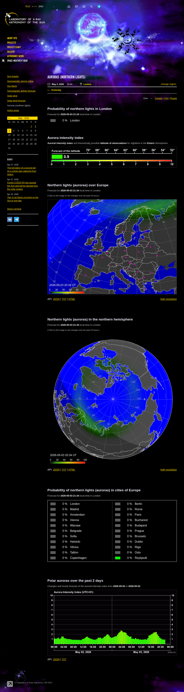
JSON (56, 299)
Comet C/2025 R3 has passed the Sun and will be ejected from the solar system (22, 185)
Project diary (14, 47)
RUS (28, 6)
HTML (71, 299)
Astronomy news (15, 56)
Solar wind (12, 96)
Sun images (13, 76)
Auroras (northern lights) (66, 77)
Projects (11, 42)
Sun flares (12, 86)
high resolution (168, 299)
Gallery (11, 51)
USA (166, 98)
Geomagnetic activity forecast (21, 91)
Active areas (13, 110)
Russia (173, 98)
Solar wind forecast (16, 100)
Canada (158, 98)
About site (12, 38)
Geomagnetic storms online (20, 81)
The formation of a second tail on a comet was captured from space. (21, 171)
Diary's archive (14, 209)
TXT (64, 299)
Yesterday (56, 90)
